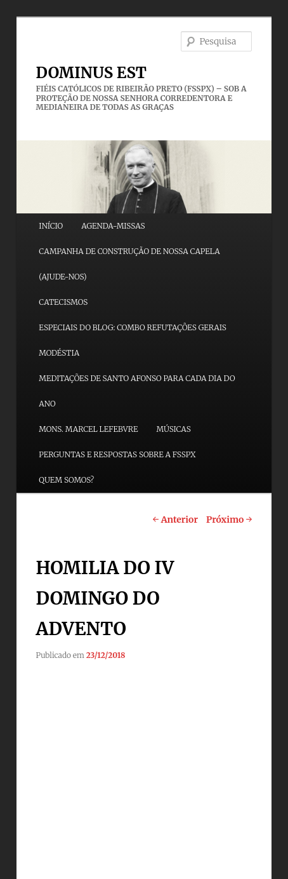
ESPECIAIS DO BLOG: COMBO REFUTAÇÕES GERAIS (132, 327)
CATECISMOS (63, 302)
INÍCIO (51, 226)
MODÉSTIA (59, 353)
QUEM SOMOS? (66, 480)
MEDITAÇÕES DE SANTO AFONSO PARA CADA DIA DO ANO (137, 390)
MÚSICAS (173, 429)
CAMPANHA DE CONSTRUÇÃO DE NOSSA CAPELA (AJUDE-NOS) (129, 263)
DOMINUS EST (91, 73)
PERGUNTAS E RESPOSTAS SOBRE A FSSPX (117, 454)
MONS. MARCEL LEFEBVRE (88, 429)
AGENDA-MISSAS (113, 226)
